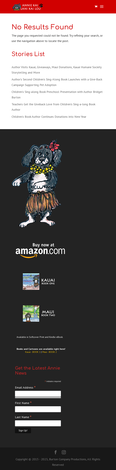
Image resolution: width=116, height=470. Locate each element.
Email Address (25, 387)
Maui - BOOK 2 (49, 351)
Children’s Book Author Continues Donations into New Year (49, 117)
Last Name (23, 417)
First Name (23, 403)
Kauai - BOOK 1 (33, 351)
